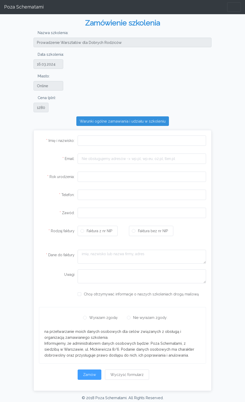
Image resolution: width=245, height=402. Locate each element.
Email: (70, 159)
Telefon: (68, 195)
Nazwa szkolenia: (53, 32)
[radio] (98, 231)
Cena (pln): (47, 97)
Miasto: (44, 76)
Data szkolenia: (51, 54)
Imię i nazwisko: (61, 141)
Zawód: (68, 213)
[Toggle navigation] (234, 7)
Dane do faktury (61, 255)
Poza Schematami (24, 7)
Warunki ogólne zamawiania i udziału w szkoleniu (123, 121)
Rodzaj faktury (63, 231)
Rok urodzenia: (62, 177)
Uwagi (69, 274)
